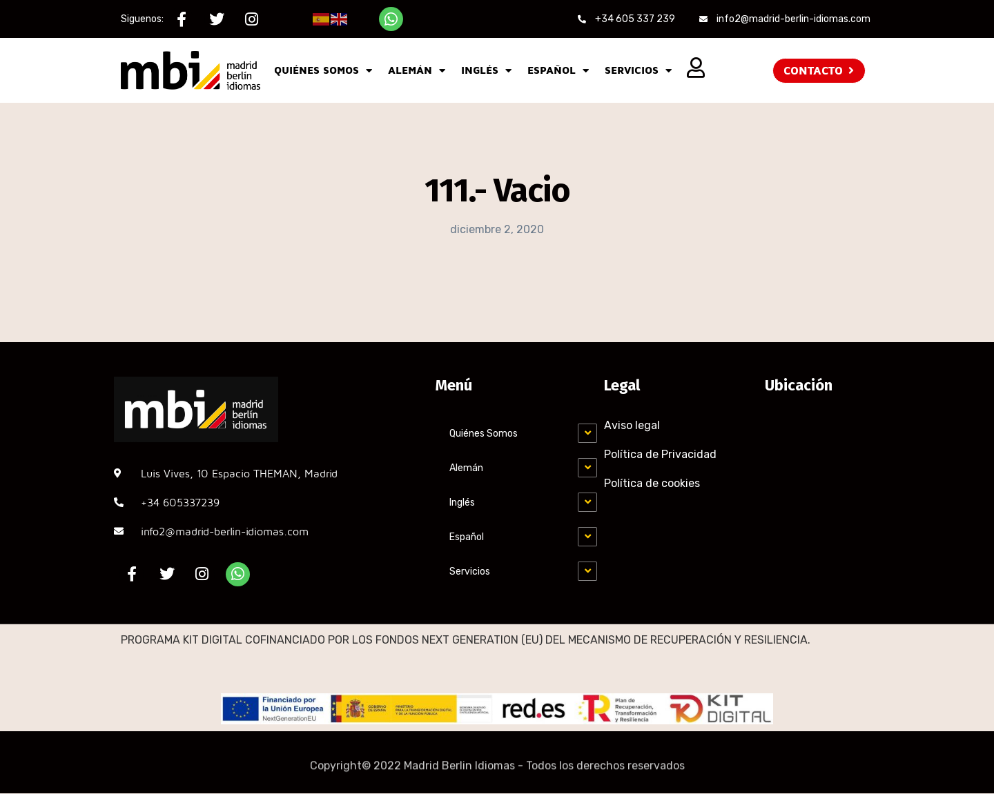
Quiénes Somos (323, 71)
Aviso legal (632, 425)
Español (558, 71)
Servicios (638, 71)
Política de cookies (652, 483)
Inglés (486, 71)
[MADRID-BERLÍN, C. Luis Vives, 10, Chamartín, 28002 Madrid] (821, 478)
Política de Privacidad (660, 454)
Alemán (416, 71)
